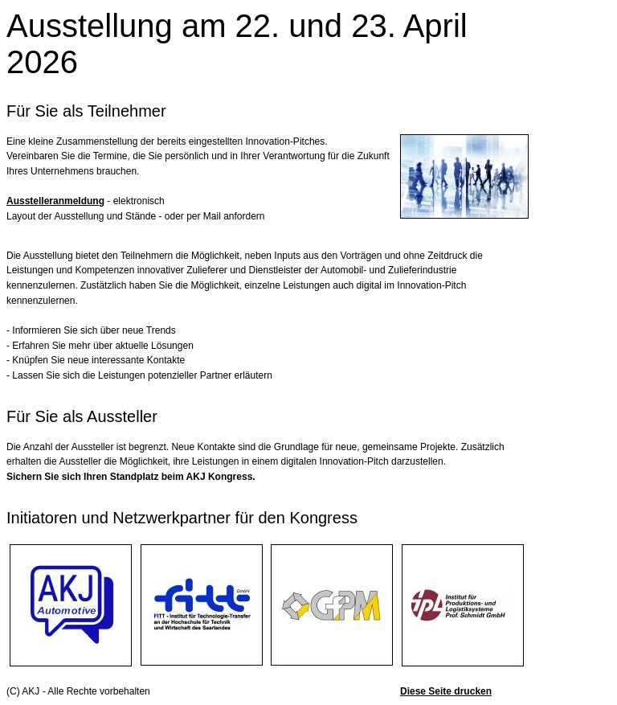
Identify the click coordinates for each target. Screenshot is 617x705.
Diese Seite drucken (446, 691)
